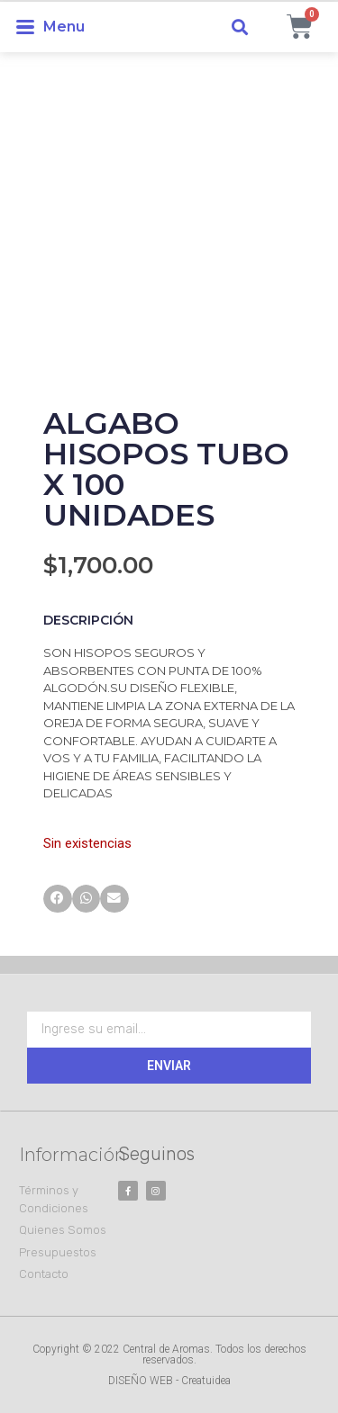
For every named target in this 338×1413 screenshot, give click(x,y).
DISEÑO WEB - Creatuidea (169, 1380)
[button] (240, 27)
